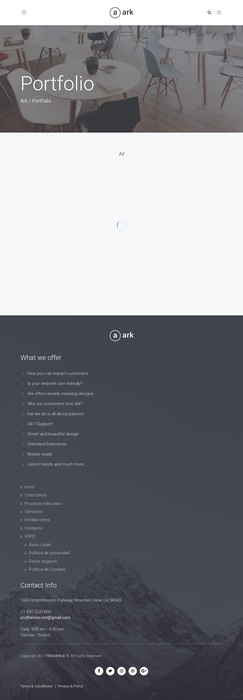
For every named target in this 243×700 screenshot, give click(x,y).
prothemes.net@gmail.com (45, 617)
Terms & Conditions (36, 686)
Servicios (33, 511)
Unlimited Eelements (47, 444)
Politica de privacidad (49, 552)
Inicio (30, 486)
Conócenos (36, 495)
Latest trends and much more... (57, 464)
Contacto (33, 528)
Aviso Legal (40, 544)
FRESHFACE (55, 656)
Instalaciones (37, 519)
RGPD (30, 536)
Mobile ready (39, 454)
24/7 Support (39, 423)
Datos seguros (43, 561)
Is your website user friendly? (55, 383)
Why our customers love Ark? (55, 403)
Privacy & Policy (70, 686)
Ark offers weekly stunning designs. (61, 393)
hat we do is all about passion (55, 413)
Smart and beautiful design (53, 433)
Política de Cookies (47, 569)
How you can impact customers (57, 373)
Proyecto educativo (43, 503)
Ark (24, 101)
